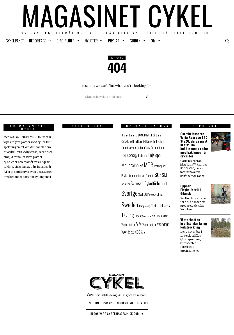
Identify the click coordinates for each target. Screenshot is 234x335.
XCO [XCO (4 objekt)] (137, 232)
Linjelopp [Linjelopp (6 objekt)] (154, 155)
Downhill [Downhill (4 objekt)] (151, 141)
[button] (147, 97)
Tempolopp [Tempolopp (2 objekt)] (144, 206)
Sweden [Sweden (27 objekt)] (129, 204)
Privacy (108, 303)
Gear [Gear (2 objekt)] (161, 147)
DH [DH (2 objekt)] (144, 141)
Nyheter (91, 41)
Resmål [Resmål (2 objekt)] (150, 175)
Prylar (113, 41)
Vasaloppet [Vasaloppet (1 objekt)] (145, 216)
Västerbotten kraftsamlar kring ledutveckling (193, 223)
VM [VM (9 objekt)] (139, 223)
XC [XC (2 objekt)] (132, 232)
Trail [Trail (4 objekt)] (153, 205)
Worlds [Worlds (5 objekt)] (126, 232)
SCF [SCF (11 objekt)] (158, 174)
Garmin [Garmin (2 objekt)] (154, 147)
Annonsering (125, 303)
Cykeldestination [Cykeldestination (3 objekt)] (131, 141)
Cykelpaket (15, 41)
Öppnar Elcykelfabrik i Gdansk (190, 189)
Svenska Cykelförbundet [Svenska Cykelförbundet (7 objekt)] (149, 183)
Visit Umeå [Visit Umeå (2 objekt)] (156, 216)
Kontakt (142, 303)
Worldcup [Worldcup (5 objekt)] (163, 224)
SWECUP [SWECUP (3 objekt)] (143, 194)
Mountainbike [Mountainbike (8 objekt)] (132, 165)
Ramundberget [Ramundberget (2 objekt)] (137, 175)
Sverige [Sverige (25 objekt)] (129, 192)
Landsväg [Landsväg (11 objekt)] (129, 155)
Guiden (135, 41)
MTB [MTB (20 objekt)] (148, 164)
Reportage (37, 41)
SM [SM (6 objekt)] (164, 175)
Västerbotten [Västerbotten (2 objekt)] (149, 224)
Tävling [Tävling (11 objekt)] (127, 215)
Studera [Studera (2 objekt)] (125, 184)
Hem (88, 303)
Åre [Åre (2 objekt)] (143, 232)
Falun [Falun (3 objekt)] (161, 141)
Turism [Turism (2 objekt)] (166, 206)
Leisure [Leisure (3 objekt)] (142, 155)
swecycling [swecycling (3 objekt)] (156, 194)
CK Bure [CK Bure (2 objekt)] (156, 135)
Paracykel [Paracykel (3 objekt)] (160, 165)
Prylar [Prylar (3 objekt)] (125, 175)
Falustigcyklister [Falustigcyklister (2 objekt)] (130, 147)
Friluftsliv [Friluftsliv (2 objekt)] (145, 147)
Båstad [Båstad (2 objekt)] (148, 135)
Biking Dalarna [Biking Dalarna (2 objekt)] (129, 135)
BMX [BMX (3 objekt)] (141, 134)
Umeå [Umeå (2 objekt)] (138, 216)
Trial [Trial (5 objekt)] (160, 205)
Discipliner (65, 41)
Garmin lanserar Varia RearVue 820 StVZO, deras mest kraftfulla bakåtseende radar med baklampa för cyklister (194, 144)
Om (153, 41)
